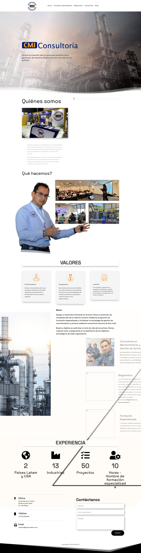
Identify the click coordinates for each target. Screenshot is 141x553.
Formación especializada (63, 6)
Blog (96, 6)
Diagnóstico (78, 6)
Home (50, 6)
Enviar (118, 533)
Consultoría (89, 6)
